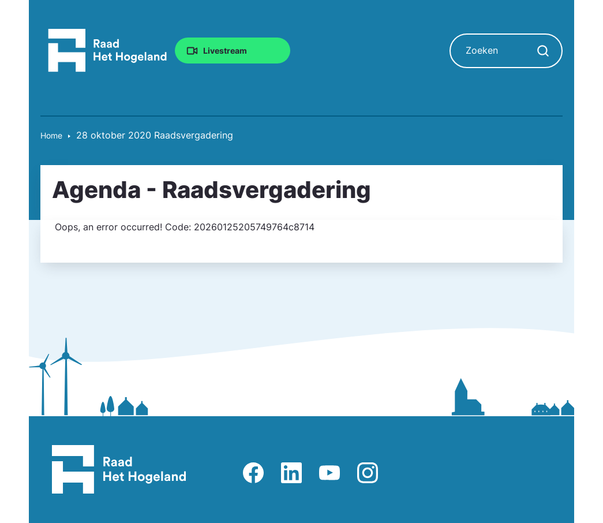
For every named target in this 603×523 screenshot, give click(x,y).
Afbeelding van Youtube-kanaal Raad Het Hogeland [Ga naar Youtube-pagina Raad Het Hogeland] (329, 472)
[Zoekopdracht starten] (543, 51)
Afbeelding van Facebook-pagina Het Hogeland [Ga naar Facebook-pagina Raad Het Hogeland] (253, 472)
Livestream (225, 50)
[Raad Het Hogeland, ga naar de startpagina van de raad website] (107, 49)
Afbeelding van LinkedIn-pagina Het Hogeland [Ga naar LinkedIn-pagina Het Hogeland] (291, 472)
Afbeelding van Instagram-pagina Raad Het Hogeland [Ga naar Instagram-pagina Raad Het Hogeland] (367, 472)
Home (51, 135)
